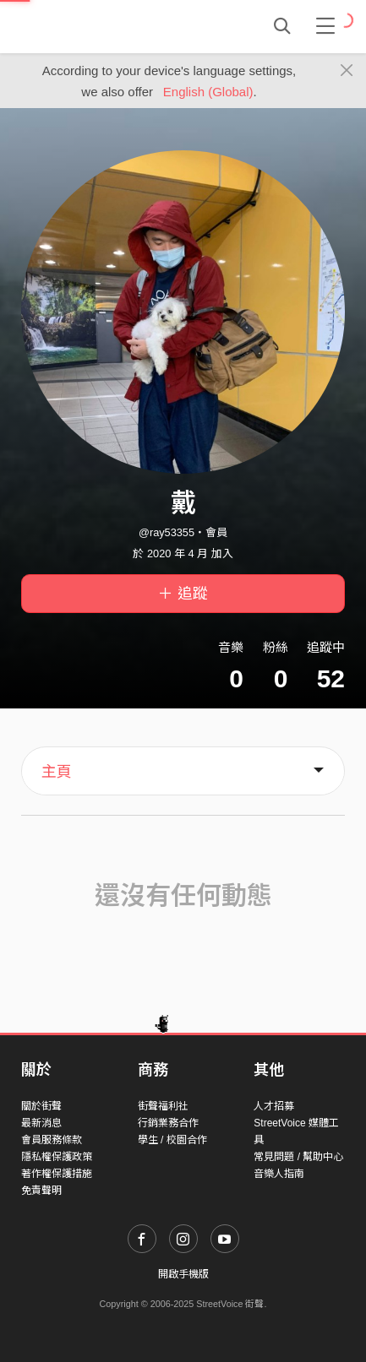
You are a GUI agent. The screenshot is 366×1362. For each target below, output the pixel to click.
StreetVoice (91, 26)
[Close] (347, 71)
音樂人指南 (279, 1174)
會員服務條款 (51, 1140)
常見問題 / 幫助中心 (298, 1157)
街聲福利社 (163, 1106)
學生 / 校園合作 (172, 1140)
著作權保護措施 (56, 1174)
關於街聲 (41, 1106)
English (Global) (208, 91)
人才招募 (274, 1106)
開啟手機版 (183, 1274)
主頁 (56, 771)
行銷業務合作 (168, 1123)
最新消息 (41, 1123)
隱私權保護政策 (56, 1157)
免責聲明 (41, 1190)
